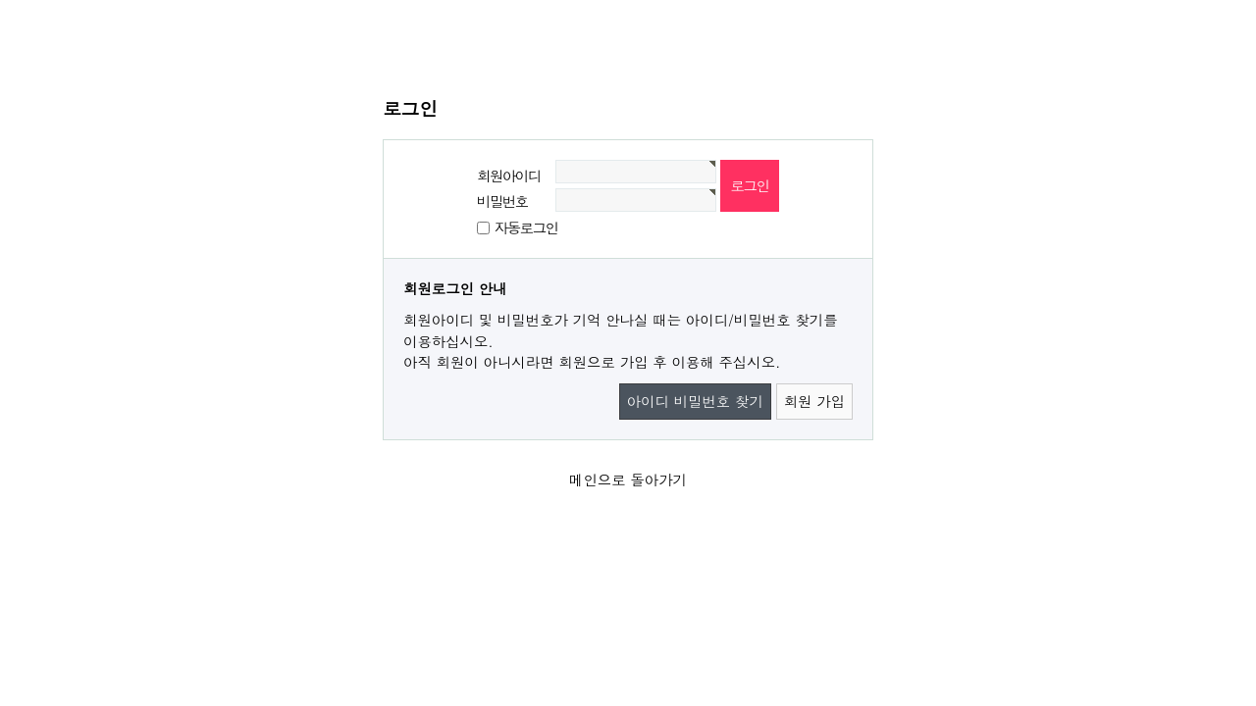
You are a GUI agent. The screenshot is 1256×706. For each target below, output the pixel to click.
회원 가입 (814, 401)
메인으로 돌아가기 (628, 479)
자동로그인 (526, 227)
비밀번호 (502, 201)
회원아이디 (509, 175)
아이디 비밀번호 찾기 (695, 401)
